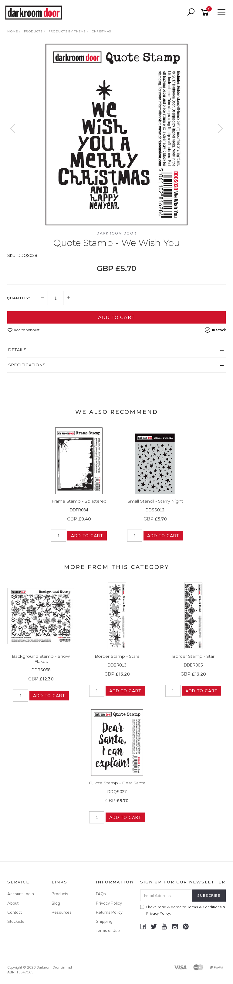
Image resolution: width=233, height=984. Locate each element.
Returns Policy (109, 912)
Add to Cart (116, 317)
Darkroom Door (116, 233)
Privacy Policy (109, 903)
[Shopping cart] (206, 12)
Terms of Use (108, 930)
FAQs (101, 893)
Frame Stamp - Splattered (79, 501)
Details (17, 349)
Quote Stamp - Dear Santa (117, 783)
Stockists (15, 921)
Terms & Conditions (204, 907)
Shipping (104, 921)
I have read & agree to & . (182, 910)
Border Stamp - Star (193, 656)
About (13, 903)
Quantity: (18, 298)
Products (60, 893)
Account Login (20, 893)
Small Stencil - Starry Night (155, 501)
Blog (56, 903)
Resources (62, 912)
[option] (116, 134)
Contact (14, 912)
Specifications (27, 364)
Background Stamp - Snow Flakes (41, 658)
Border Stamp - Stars (117, 656)
